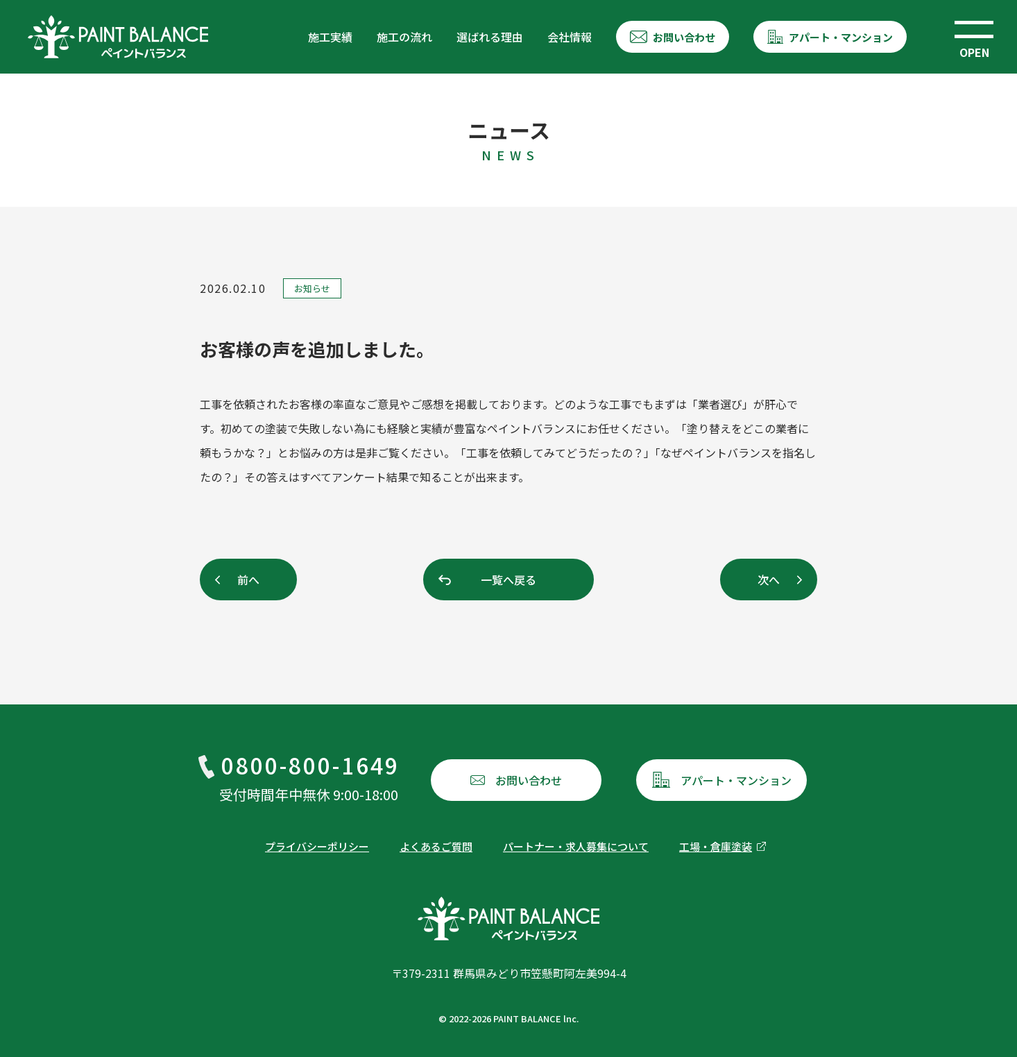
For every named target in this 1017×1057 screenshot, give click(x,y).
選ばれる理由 (489, 36)
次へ (769, 579)
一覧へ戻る (508, 579)
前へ (248, 579)
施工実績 (330, 36)
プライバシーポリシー (317, 846)
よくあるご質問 (436, 846)
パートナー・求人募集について (576, 846)
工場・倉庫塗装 (715, 846)
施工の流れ (404, 36)
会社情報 (569, 36)
